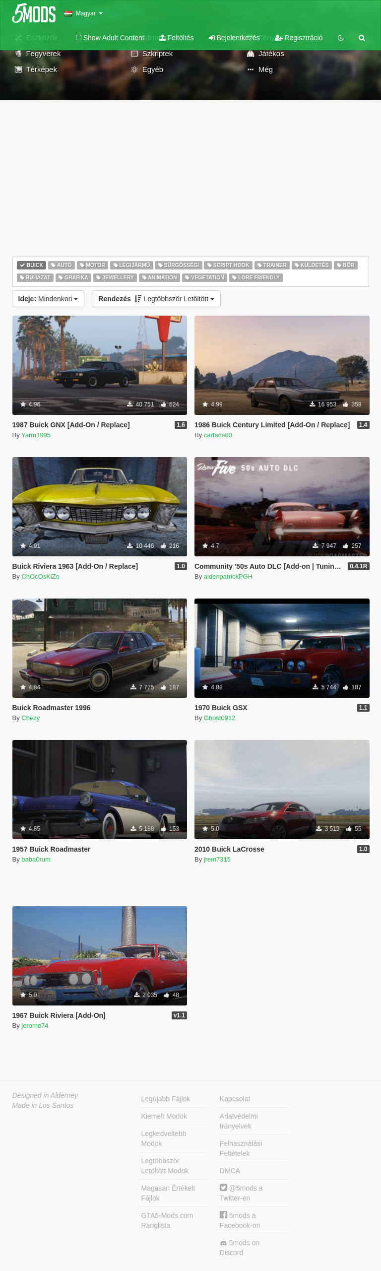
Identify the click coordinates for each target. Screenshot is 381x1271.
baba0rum (36, 859)
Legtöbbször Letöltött (156, 299)
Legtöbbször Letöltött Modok (165, 1166)
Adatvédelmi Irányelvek (239, 1121)
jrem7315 (217, 859)
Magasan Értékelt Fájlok (168, 1193)
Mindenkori (48, 299)
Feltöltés (176, 38)
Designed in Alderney (45, 1095)
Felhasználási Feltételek (241, 1148)
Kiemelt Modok (164, 1116)
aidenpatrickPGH (228, 576)
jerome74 (34, 1025)
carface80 (218, 435)
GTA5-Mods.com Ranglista (167, 1220)
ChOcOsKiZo (40, 576)
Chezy (30, 718)
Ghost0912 (220, 718)
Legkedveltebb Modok (164, 1138)
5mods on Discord (239, 1248)
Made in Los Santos (43, 1105)
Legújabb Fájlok (165, 1099)
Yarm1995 (36, 435)
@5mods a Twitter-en (241, 1193)
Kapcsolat (235, 1099)
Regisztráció (299, 38)
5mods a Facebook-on (240, 1220)
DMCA (230, 1171)
